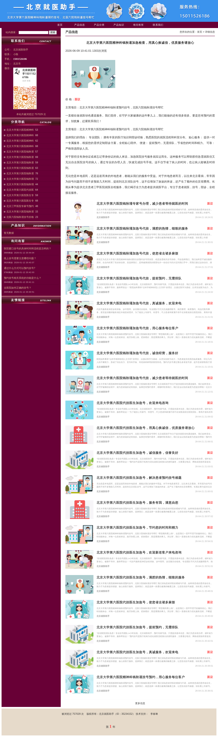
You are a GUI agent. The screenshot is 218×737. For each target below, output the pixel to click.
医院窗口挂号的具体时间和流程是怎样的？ (27, 248)
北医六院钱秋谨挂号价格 (20, 217)
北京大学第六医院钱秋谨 (20, 151)
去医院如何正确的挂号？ (17, 287)
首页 (60, 25)
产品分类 (99, 25)
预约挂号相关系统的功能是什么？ (22, 278)
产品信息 (79, 25)
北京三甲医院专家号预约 (20, 206)
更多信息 (140, 703)
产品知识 (119, 25)
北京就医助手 (103, 217)
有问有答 (138, 25)
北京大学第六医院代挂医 (20, 189)
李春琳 (154, 714)
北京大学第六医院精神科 (20, 129)
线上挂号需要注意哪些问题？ (20, 258)
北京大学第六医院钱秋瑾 (20, 179)
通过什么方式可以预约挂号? (19, 268)
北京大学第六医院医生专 (20, 195)
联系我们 (158, 25)
